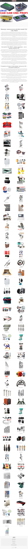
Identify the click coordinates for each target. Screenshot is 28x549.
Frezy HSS (7, 433)
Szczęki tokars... (21, 470)
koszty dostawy (15, 546)
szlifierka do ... (21, 138)
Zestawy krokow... (21, 184)
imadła (7, 221)
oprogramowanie (14, 547)
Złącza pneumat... (21, 258)
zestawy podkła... (7, 276)
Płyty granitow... (21, 359)
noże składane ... (21, 119)
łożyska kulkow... (21, 498)
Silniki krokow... (7, 184)
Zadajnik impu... (21, 267)
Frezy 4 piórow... (7, 498)
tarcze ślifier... (7, 341)
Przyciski (7, 313)
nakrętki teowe (7, 442)
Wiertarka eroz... (7, 230)
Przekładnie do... (21, 424)
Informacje (14, 539)
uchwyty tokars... (7, 378)
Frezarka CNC (7, 147)
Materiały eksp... (7, 110)
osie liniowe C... (21, 230)
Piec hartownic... (21, 304)
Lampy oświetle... (7, 461)
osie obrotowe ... (21, 156)
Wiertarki (21, 341)
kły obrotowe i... (7, 156)
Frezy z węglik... (7, 479)
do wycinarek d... (21, 165)
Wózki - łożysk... (21, 202)
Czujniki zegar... (21, 110)
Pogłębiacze (6, 396)
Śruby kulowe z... (7, 202)
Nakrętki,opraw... (21, 313)
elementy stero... (7, 470)
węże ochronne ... (21, 387)
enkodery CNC (7, 322)
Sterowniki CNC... (21, 193)
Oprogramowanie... (7, 119)
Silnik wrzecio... (21, 442)
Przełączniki (21, 378)
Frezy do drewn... (7, 535)
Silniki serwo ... (7, 258)
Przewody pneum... (7, 193)
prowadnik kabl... (7, 424)
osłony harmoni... (21, 507)
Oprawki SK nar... (21, 147)
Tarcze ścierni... (7, 516)
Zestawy (7, 387)
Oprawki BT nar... (7, 239)
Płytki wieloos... (21, 516)
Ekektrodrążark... (21, 276)
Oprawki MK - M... (21, 461)
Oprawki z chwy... (21, 396)
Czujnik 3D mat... (21, 322)
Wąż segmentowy (7, 350)
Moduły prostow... (7, 304)
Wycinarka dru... (7, 138)
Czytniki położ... (21, 221)
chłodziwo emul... (7, 165)
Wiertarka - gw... (21, 415)
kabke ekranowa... (7, 359)
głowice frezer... (7, 507)
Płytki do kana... (7, 415)
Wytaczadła (21, 433)
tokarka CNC (21, 101)
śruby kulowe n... (7, 267)
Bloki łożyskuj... (21, 350)
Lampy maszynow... (7, 101)
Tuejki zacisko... (21, 479)
